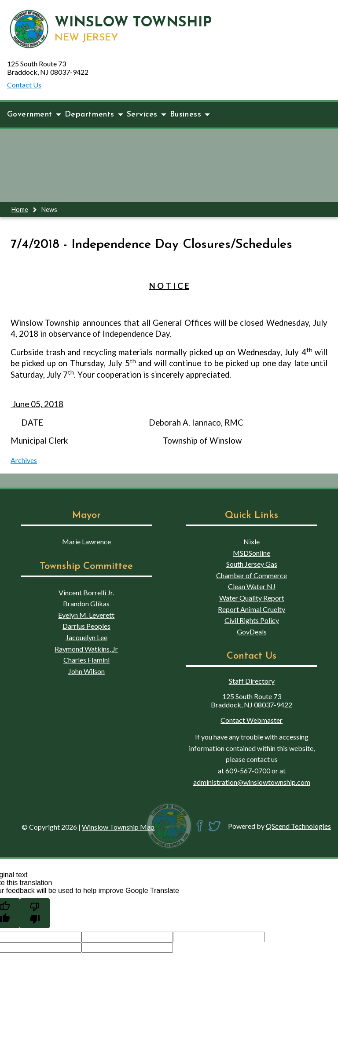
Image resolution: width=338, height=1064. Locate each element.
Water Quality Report (251, 598)
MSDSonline (251, 553)
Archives (24, 460)
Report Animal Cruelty (251, 609)
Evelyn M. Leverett (86, 615)
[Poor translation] (35, 913)
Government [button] (34, 114)
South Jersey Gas (251, 564)
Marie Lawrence (86, 541)
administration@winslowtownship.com (251, 782)
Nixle (251, 541)
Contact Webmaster (251, 720)
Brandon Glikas (86, 603)
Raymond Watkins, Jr (86, 649)
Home (19, 209)
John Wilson (86, 671)
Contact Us (24, 84)
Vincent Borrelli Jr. (86, 592)
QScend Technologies (298, 826)
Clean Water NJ (252, 586)
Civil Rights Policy (251, 620)
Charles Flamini (86, 660)
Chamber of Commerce (251, 575)
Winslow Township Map (118, 827)
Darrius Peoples (86, 626)
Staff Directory (252, 681)
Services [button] (146, 114)
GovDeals (252, 631)
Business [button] (190, 114)
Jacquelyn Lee (86, 637)
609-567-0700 (247, 770)
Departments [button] (94, 114)
